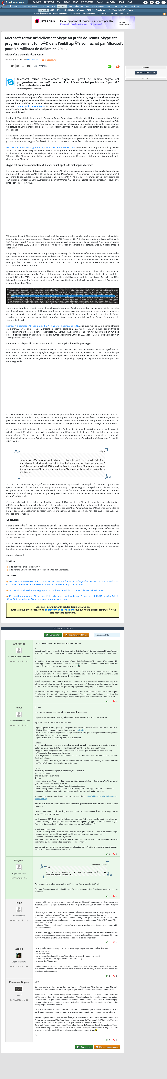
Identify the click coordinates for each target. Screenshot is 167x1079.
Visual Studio (69, 10)
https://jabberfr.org (94, 796)
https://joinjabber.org (109, 796)
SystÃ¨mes (134, 6)
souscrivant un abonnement (59, 610)
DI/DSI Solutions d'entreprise (25, 6)
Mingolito (19, 860)
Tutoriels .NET (103, 14)
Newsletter (87, 2)
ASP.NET (90, 10)
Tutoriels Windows (60, 14)
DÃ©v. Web (78, 6)
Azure (130, 10)
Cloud (42, 6)
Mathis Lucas (32, 60)
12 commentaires (49, 60)
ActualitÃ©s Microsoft (42, 14)
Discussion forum (146, 73)
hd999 (19, 707)
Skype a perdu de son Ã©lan (30, 106)
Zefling (19, 949)
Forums (37, 2)
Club (129, 2)
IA (48, 6)
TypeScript (100, 10)
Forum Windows (89, 14)
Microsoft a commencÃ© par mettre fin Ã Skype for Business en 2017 (42, 326)
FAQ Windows (75, 14)
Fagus (19, 902)
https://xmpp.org (41, 799)
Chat (75, 2)
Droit (121, 2)
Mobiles (124, 6)
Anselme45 (19, 644)
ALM (53, 6)
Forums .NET (125, 14)
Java (70, 6)
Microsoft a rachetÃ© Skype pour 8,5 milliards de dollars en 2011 (40, 147)
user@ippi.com (80, 730)
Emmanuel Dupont (19, 982)
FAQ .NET (114, 14)
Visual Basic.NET (118, 10)
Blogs (67, 2)
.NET (52, 10)
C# (108, 10)
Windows (80, 10)
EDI (87, 6)
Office (116, 6)
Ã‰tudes (111, 2)
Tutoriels (49, 2)
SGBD (108, 6)
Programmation (98, 6)
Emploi (99, 2)
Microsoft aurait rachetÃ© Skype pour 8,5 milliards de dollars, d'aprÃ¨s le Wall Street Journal (57, 590)
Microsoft (62, 6)
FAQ (59, 2)
